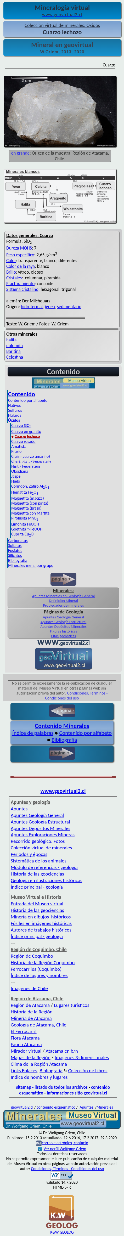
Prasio (16, 451)
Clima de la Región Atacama (39, 1064)
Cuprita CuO (22, 534)
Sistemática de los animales (38, 861)
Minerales (105, 1107)
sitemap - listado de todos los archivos (52, 1087)
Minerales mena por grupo (30, 565)
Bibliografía (17, 560)
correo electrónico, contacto (65, 1142)
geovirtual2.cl (22, 1107)
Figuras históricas (63, 631)
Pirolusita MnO (24, 518)
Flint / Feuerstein (25, 466)
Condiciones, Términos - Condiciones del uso (76, 696)
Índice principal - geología (37, 887)
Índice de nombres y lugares (39, 1077)
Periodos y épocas (29, 854)
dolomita (14, 345)
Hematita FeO (24, 492)
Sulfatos (14, 545)
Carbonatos (17, 540)
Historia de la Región (32, 1012)
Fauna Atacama (26, 1044)
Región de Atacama (30, 1005)
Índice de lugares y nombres (39, 975)
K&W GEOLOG (62, 1232)
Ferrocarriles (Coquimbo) (36, 969)
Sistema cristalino (22, 289)
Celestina (14, 357)
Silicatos (15, 555)
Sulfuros (15, 410)
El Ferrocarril (24, 1031)
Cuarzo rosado (23, 441)
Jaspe (15, 476)
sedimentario (69, 306)
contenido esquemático (56, 1107)
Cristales (14, 278)
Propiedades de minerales (63, 605)
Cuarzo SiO (21, 425)
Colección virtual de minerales (41, 848)
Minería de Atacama (31, 1018)
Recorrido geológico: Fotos (38, 841)
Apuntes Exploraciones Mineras (43, 835)
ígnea (50, 306)
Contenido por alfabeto (27, 400)
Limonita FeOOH (25, 524)
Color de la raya (20, 266)
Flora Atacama (25, 1038)
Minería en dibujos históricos (41, 917)
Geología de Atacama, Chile (38, 1025)
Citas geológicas (63, 636)
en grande (20, 153)
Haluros (14, 415)
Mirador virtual (26, 1051)
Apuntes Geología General (63, 617)
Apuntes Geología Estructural (64, 621)
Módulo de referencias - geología (44, 867)
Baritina (13, 351)
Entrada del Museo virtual (37, 904)
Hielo (15, 481)
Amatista (18, 446)
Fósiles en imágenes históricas (41, 923)
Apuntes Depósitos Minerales (63, 626)
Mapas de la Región (30, 1057)
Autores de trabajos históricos (41, 930)
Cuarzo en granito (26, 431)
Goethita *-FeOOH (26, 529)
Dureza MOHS (19, 248)
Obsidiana (19, 471)
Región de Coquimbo (32, 956)
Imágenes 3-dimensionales (82, 1057)
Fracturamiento (20, 283)
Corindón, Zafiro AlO (30, 486)
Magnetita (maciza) (27, 498)
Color (11, 260)
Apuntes (19, 809)
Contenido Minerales (62, 726)
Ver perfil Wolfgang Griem (62, 1148)
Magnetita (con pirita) (29, 503)
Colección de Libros (88, 1071)
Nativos (14, 405)
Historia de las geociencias (37, 874)
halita (11, 340)
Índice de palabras (32, 733)
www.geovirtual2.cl (63, 791)
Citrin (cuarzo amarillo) (30, 456)
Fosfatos (15, 550)
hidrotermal (32, 306)
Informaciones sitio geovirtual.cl (77, 1093)
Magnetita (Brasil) (26, 508)
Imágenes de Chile (29, 988)
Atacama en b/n (62, 1051)
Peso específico (20, 255)
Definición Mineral (63, 600)
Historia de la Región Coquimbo (43, 963)
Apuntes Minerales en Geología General (63, 596)
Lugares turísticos (71, 1005)
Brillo (11, 272)
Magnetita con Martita (30, 513)
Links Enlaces (24, 1071)
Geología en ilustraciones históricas (46, 880)
